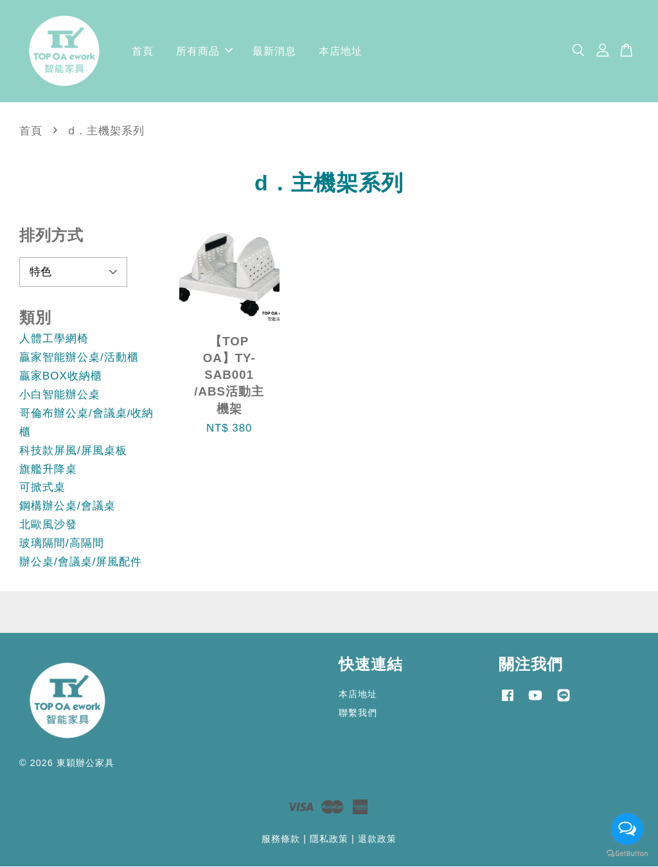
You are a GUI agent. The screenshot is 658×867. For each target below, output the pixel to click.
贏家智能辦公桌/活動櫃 (79, 358)
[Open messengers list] (627, 829)
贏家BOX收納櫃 (60, 376)
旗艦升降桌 (48, 470)
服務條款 (281, 839)
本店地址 (340, 51)
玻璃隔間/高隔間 (61, 544)
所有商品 (204, 51)
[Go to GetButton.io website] (627, 854)
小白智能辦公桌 (59, 395)
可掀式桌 (42, 488)
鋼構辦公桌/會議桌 (67, 507)
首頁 (143, 51)
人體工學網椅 (54, 339)
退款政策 (377, 839)
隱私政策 (329, 839)
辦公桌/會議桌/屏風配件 (80, 562)
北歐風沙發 (48, 525)
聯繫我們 (358, 713)
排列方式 (51, 235)
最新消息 (274, 51)
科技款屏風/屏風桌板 (73, 451)
